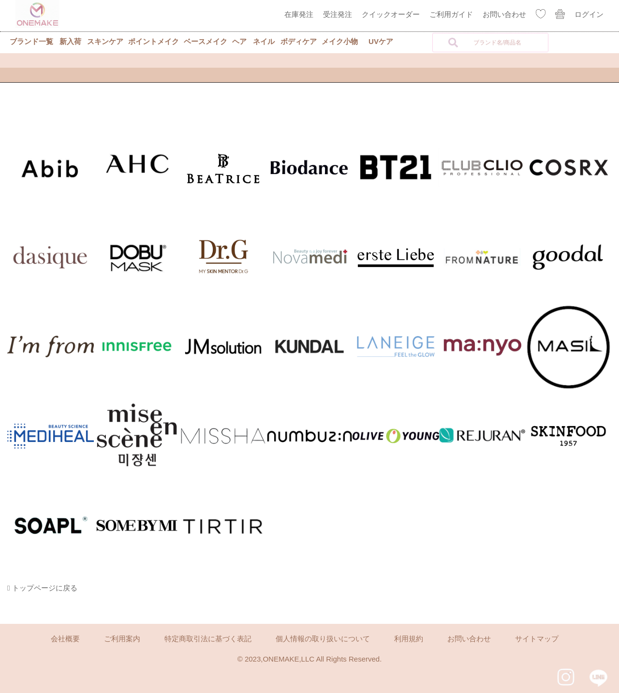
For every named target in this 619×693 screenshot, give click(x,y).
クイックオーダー (391, 14)
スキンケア (105, 41)
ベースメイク (205, 41)
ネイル (264, 41)
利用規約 (408, 638)
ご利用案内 (122, 638)
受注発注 (337, 14)
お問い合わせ (504, 14)
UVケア (380, 41)
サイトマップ (537, 638)
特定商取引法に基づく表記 (207, 638)
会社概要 (65, 638)
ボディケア (298, 41)
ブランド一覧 (31, 41)
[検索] (453, 42)
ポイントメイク (153, 41)
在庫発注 (298, 14)
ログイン (589, 14)
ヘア (239, 41)
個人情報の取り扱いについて (323, 638)
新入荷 (70, 41)
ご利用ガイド (451, 14)
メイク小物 (340, 41)
